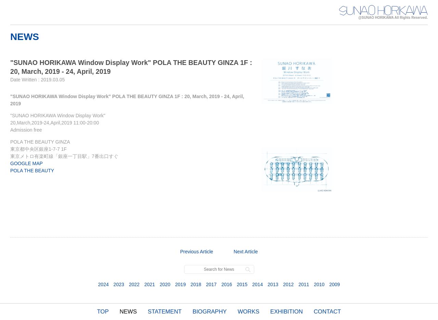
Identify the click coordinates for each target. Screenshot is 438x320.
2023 (119, 284)
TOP (102, 311)
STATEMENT (165, 311)
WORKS (248, 311)
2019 (180, 284)
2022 (134, 284)
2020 (165, 284)
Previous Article (196, 251)
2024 (103, 284)
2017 (211, 284)
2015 (242, 284)
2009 (334, 284)
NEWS (128, 311)
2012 (288, 284)
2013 (273, 284)
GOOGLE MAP (26, 163)
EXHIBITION (286, 311)
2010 (319, 284)
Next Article (246, 251)
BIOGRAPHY (210, 311)
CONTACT (327, 311)
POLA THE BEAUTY (32, 170)
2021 (149, 284)
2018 (196, 284)
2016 (226, 284)
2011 (303, 284)
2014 (257, 284)
